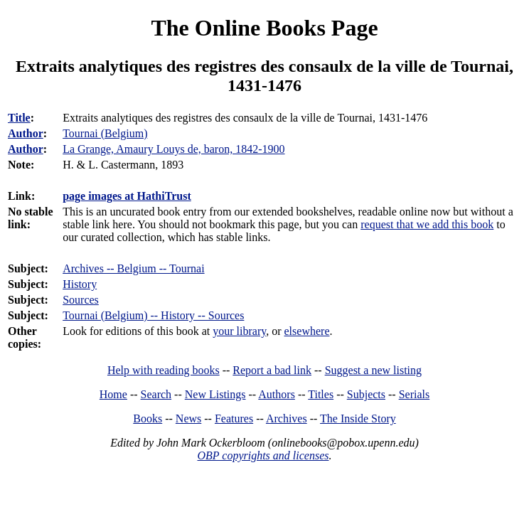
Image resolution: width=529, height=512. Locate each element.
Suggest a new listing (373, 370)
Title (19, 118)
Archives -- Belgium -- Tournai (133, 268)
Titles (320, 394)
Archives (286, 418)
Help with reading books (163, 370)
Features (234, 418)
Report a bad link (272, 370)
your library (239, 331)
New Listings (215, 394)
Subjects (366, 394)
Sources (81, 300)
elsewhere (307, 331)
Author (25, 133)
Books (147, 418)
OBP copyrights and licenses (262, 455)
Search (156, 394)
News (188, 418)
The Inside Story (358, 418)
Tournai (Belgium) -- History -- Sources (153, 315)
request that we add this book (426, 224)
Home (113, 394)
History (80, 284)
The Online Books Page (264, 28)
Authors (276, 394)
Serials (414, 394)
